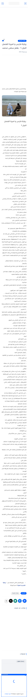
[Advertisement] (14, 24)
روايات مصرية (22, 40)
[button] (20, 601)
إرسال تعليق (20, 661)
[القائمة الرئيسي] (25, 3)
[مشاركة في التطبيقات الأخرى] (6, 601)
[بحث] (2, 3)
